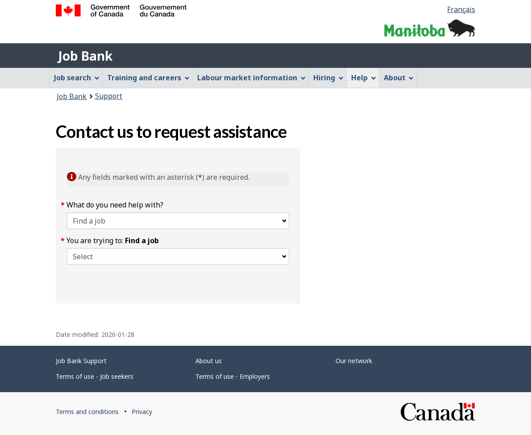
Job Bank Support (81, 360)
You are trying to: (113, 240)
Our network (354, 360)
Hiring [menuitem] (328, 78)
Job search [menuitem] (77, 78)
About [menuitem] (399, 78)
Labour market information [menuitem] (251, 78)
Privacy (142, 411)
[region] (387, 225)
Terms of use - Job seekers (94, 376)
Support (108, 96)
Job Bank (85, 55)
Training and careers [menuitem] (148, 78)
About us (208, 360)
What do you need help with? (115, 205)
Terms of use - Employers (232, 376)
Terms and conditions (87, 411)
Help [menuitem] (363, 78)
